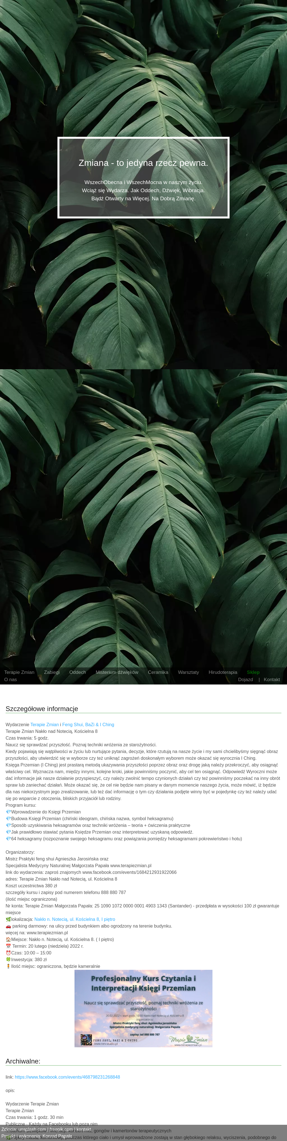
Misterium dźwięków (117, 672)
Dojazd (245, 679)
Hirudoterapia (223, 672)
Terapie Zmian (19, 672)
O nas (10, 679)
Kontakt (272, 679)
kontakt (84, 1129)
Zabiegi (52, 672)
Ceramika (158, 672)
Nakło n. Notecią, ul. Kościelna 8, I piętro (74, 919)
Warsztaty (188, 672)
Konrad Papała (57, 1136)
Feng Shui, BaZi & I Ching (88, 724)
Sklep (253, 672)
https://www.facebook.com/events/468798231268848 (67, 1077)
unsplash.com (32, 1129)
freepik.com (61, 1129)
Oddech (77, 672)
